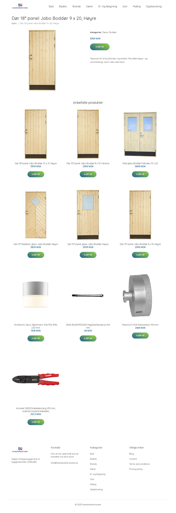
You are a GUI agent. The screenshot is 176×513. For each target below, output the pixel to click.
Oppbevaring (154, 8)
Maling (137, 8)
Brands (76, 8)
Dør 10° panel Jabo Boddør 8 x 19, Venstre (88, 167)
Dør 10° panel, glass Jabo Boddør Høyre (88, 247)
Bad (51, 8)
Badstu (63, 8)
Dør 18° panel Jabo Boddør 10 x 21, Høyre (36, 167)
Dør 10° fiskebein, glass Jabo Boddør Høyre (36, 247)
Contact (133, 462)
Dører (89, 8)
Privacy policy (135, 472)
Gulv (125, 8)
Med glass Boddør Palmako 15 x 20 (140, 167)
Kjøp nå (100, 50)
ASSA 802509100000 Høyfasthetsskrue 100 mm (88, 330)
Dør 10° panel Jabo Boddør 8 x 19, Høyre (140, 247)
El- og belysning (107, 8)
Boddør (113, 36)
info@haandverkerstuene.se (64, 466)
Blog (131, 457)
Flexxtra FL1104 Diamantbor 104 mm (140, 328)
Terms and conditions (139, 467)
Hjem (14, 27)
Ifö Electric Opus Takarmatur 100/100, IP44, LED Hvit (35, 330)
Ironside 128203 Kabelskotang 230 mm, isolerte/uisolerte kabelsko (35, 413)
